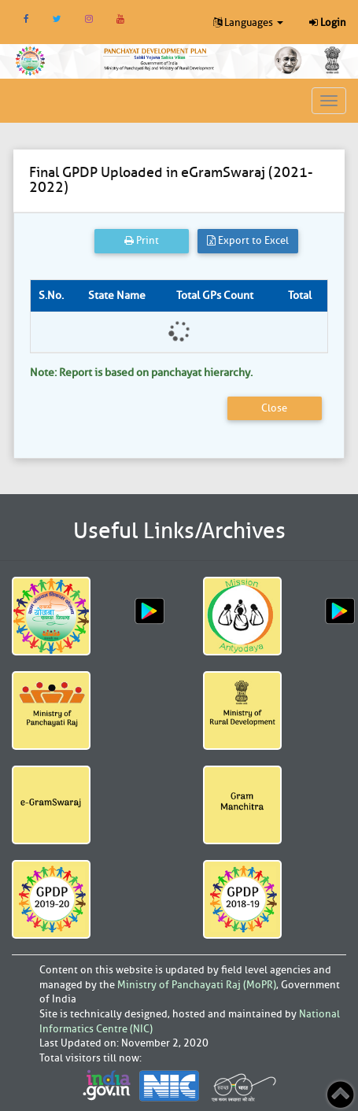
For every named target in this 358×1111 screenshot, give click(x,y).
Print (141, 240)
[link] (159, 58)
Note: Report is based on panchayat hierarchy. (141, 372)
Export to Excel (248, 240)
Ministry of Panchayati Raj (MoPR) (196, 984)
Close (274, 408)
